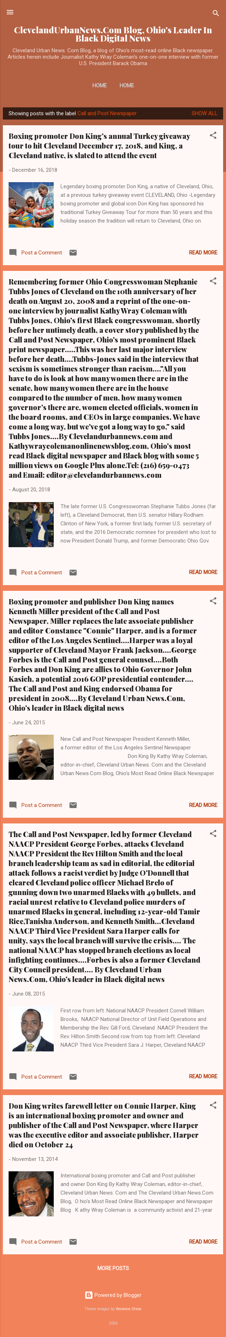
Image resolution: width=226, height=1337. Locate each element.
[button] (213, 136)
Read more (203, 252)
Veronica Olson (128, 1309)
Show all (204, 113)
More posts (113, 1268)
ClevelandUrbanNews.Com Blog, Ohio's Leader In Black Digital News (113, 34)
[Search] (216, 14)
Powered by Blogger (113, 1295)
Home (99, 85)
